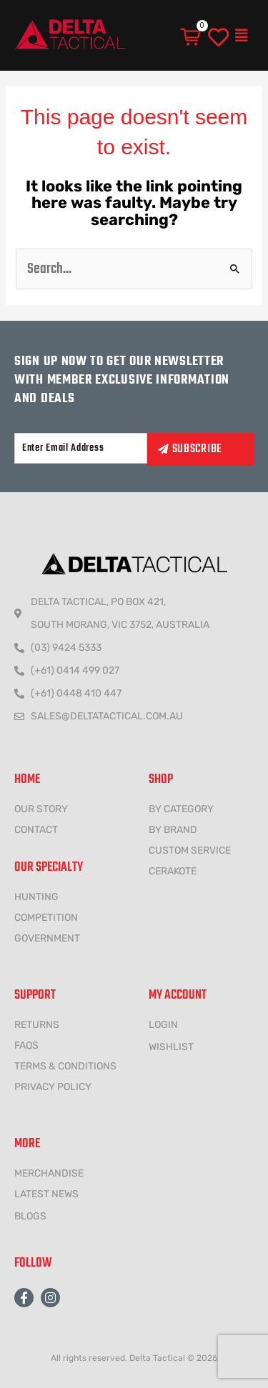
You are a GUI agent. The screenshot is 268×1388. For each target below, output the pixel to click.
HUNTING (36, 897)
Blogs (30, 1216)
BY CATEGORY (181, 809)
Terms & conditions (65, 1066)
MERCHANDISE (49, 1173)
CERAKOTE (173, 871)
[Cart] (191, 37)
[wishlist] (218, 38)
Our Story (41, 809)
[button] (241, 36)
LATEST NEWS (46, 1194)
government (47, 938)
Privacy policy (52, 1087)
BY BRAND (173, 830)
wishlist (171, 1047)
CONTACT (36, 830)
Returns (36, 1025)
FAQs (26, 1045)
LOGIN (163, 1025)
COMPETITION (46, 918)
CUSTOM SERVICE (190, 850)
